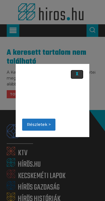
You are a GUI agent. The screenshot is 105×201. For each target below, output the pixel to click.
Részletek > (39, 124)
